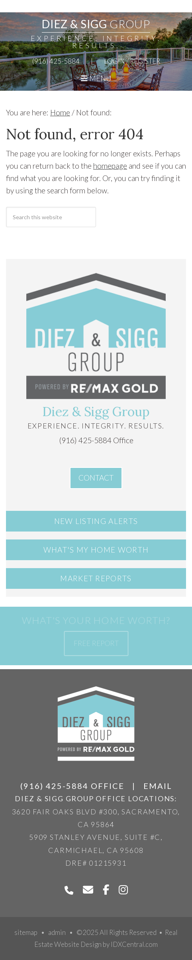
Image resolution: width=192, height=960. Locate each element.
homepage (110, 165)
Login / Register (132, 61)
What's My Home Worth (96, 549)
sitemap (25, 932)
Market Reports (96, 578)
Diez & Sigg (96, 24)
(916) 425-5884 (56, 61)
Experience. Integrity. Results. (96, 42)
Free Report (96, 643)
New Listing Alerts (96, 521)
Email (157, 786)
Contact (96, 477)
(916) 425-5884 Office (96, 440)
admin (57, 932)
